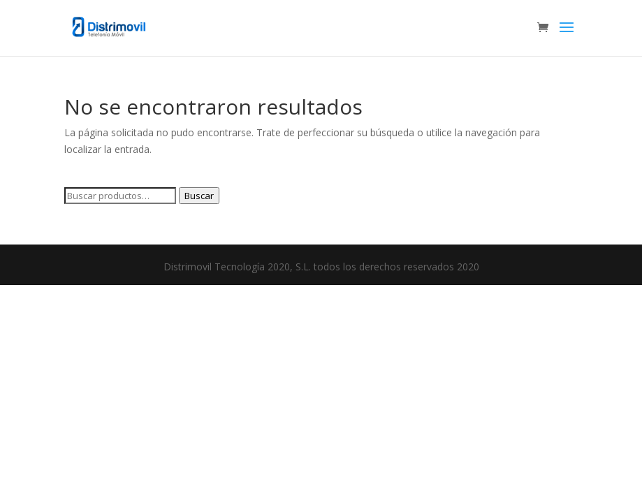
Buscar (199, 195)
